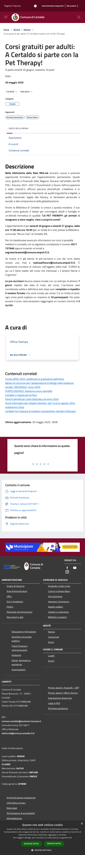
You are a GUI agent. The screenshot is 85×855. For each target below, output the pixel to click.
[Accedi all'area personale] (35, 6)
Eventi (51, 661)
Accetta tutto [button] (31, 843)
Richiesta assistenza (58, 708)
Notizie (27, 29)
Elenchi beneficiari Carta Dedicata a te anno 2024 (32, 399)
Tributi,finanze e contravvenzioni (19, 648)
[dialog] (42, 838)
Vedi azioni (26, 91)
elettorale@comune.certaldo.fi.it (18, 733)
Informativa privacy (16, 803)
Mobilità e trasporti (57, 617)
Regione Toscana (12, 5)
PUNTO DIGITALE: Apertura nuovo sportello (28, 391)
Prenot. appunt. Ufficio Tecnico (63, 693)
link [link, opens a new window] (70, 837)
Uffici (9, 596)
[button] (42, 850)
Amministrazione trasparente (21, 797)
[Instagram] (67, 572)
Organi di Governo (15, 586)
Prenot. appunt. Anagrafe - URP (63, 687)
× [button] (82, 824)
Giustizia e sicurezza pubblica (22, 639)
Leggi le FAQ (54, 703)
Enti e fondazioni (15, 601)
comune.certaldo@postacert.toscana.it (21, 721)
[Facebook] (67, 568)
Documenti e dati (15, 617)
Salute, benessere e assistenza (21, 662)
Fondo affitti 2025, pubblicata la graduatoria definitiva (34, 379)
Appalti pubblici (55, 606)
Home (6, 29)
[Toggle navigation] (6, 17)
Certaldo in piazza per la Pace (21, 395)
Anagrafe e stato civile (59, 586)
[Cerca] (79, 17)
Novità (16, 29)
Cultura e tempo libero (59, 591)
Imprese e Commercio (58, 601)
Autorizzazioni (19, 669)
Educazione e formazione (24, 631)
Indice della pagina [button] (18, 128)
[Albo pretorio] (71, 6)
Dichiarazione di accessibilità (21, 813)
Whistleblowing (14, 818)
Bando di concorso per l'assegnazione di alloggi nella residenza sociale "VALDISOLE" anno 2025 (39, 385)
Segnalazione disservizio (60, 698)
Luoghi (51, 655)
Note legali (12, 808)
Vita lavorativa (55, 596)
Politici (10, 606)
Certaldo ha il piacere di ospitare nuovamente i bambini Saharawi (40, 411)
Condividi (12, 91)
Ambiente (16, 655)
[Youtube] (75, 568)
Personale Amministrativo (19, 612)
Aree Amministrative (17, 591)
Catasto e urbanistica (58, 612)
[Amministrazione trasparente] (53, 6)
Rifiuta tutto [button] (54, 843)
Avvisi (51, 642)
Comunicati (53, 637)
